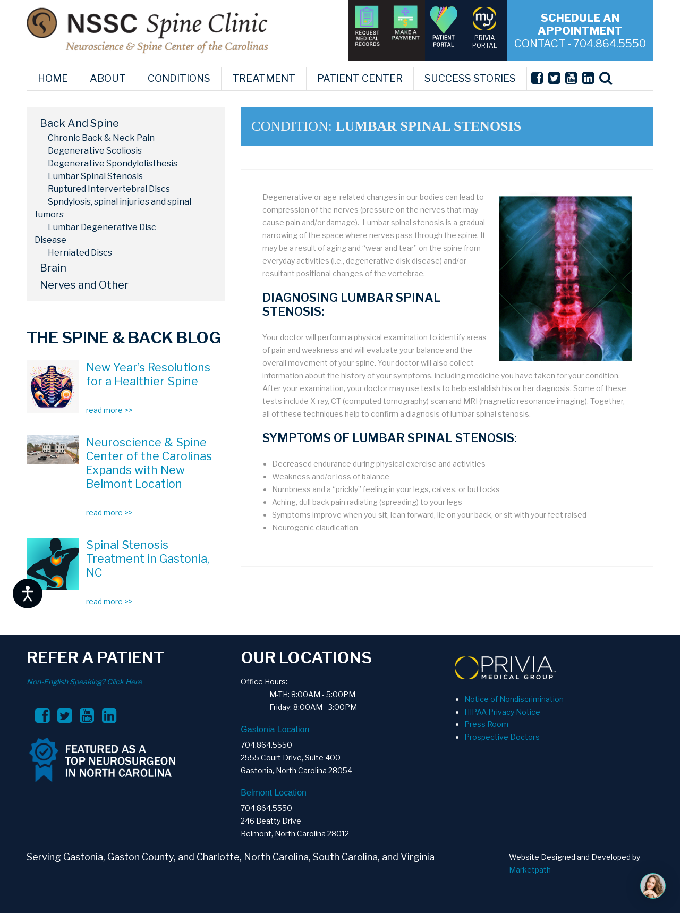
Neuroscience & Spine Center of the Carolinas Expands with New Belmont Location (149, 463)
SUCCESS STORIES (470, 78)
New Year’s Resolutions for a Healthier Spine (148, 374)
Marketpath (530, 869)
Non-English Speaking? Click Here (84, 681)
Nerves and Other (84, 284)
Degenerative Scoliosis (95, 151)
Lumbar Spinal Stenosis (95, 176)
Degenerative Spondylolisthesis (112, 163)
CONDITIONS (179, 78)
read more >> (109, 410)
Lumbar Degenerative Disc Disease (95, 233)
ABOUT (108, 78)
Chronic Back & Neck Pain (101, 138)
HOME (53, 78)
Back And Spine (79, 123)
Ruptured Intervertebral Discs (109, 189)
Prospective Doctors (502, 736)
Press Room (486, 724)
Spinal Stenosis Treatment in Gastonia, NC (147, 558)
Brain (53, 267)
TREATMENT (263, 78)
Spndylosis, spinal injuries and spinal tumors (113, 208)
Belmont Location (274, 792)
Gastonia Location (275, 729)
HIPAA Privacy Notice (502, 711)
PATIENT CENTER (360, 78)
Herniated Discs (80, 253)
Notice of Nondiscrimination (514, 699)
